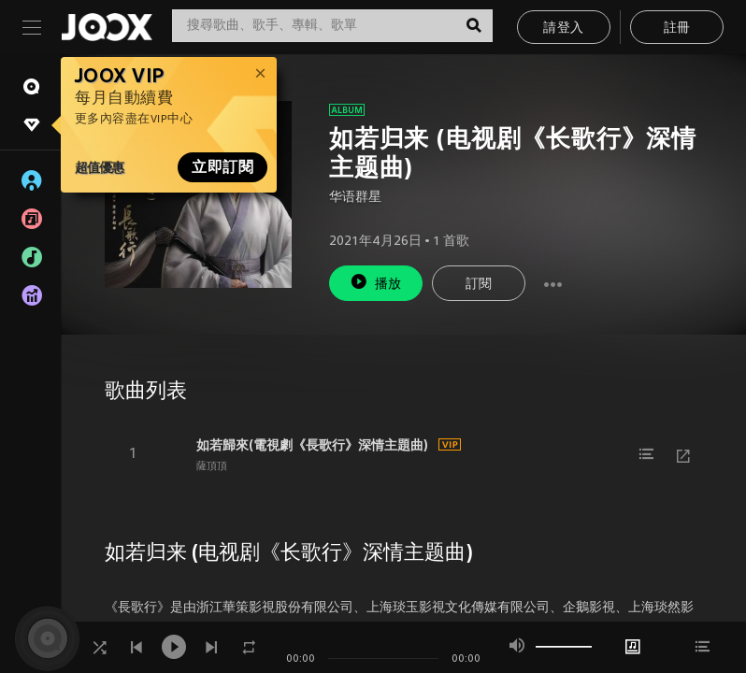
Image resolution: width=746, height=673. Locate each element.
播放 (376, 282)
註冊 (677, 28)
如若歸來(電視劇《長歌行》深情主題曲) (312, 444)
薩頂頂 (211, 466)
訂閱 (479, 285)
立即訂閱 (222, 167)
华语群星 (355, 198)
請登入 (563, 28)
